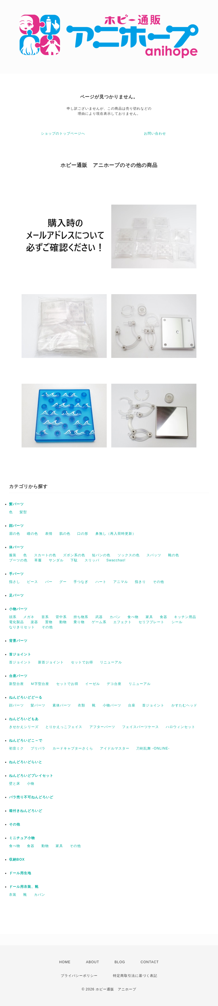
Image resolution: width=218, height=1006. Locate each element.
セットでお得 (82, 662)
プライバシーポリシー (79, 976)
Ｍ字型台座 (40, 684)
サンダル (56, 560)
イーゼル (92, 684)
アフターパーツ (102, 727)
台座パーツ (18, 676)
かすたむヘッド (184, 705)
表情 (49, 534)
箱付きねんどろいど (25, 811)
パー (49, 582)
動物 (63, 622)
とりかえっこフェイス (63, 727)
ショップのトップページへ (63, 133)
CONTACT (150, 962)
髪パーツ (16, 504)
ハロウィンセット (180, 727)
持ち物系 (81, 617)
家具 (149, 617)
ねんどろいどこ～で (25, 740)
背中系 (61, 617)
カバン (115, 617)
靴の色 (173, 555)
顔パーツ (16, 526)
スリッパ (92, 560)
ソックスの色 (129, 555)
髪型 (23, 512)
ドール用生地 (20, 873)
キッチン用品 (185, 617)
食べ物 (133, 617)
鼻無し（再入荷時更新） (115, 534)
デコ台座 (114, 684)
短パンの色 (101, 555)
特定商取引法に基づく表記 (135, 976)
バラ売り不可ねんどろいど (31, 797)
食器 (163, 617)
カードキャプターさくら (73, 748)
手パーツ (16, 574)
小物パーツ (18, 609)
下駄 (74, 560)
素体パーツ (62, 705)
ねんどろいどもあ (24, 719)
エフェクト (122, 622)
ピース (32, 582)
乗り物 (79, 622)
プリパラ (38, 748)
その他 (158, 582)
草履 (38, 560)
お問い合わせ (155, 133)
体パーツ (16, 547)
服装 (12, 555)
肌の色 (64, 534)
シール (177, 622)
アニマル (120, 582)
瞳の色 (32, 534)
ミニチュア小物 (22, 838)
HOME (65, 962)
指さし (14, 582)
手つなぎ (81, 582)
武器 (99, 617)
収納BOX (17, 859)
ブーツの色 (18, 560)
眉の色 (14, 534)
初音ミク (16, 748)
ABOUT (92, 962)
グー (63, 582)
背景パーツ (18, 641)
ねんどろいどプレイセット (31, 776)
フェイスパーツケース (140, 727)
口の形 (82, 534)
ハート (100, 582)
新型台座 (16, 684)
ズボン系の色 (74, 555)
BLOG (120, 962)
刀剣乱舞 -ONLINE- (152, 748)
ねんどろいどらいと (25, 762)
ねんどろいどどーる (25, 697)
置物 (49, 622)
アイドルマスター (114, 748)
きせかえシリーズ (24, 727)
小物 (30, 784)
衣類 (81, 705)
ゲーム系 (99, 622)
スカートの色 (45, 555)
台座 (131, 705)
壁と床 (14, 784)
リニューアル (111, 662)
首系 (45, 617)
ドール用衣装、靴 (24, 887)
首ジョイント (20, 654)
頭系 (12, 617)
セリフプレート (151, 622)
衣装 (12, 895)
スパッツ (153, 555)
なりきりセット (22, 627)
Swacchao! (116, 560)
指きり (140, 582)
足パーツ (16, 595)
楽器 (34, 622)
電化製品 (16, 622)
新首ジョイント (51, 662)
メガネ (28, 617)
